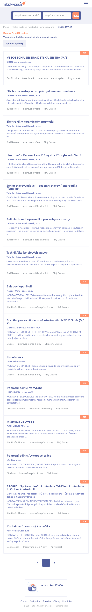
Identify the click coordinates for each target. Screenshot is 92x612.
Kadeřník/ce (15, 357)
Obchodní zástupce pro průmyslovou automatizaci (41, 91)
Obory (56, 601)
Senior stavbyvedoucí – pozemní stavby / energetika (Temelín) (42, 187)
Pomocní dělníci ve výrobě (24, 388)
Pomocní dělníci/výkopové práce (29, 456)
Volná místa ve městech (25, 27)
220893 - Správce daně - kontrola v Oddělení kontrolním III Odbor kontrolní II (45, 487)
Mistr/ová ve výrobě (20, 422)
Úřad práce (34, 601)
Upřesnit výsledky (14, 43)
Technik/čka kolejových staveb (27, 253)
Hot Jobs (67, 601)
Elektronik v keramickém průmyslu (30, 122)
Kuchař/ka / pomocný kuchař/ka (28, 526)
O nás (24, 601)
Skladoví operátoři (19, 287)
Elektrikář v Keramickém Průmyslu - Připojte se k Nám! (44, 155)
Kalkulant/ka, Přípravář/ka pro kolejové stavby (38, 219)
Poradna (47, 601)
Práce (6, 27)
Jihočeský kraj (47, 27)
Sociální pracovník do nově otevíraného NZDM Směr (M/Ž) (45, 321)
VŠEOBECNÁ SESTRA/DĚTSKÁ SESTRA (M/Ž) (37, 58)
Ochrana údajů (62, 606)
